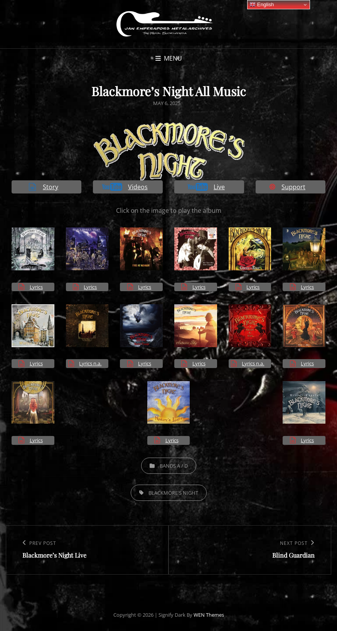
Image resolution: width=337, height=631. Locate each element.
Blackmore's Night (173, 492)
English (261, 5)
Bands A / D (174, 465)
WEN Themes (209, 614)
